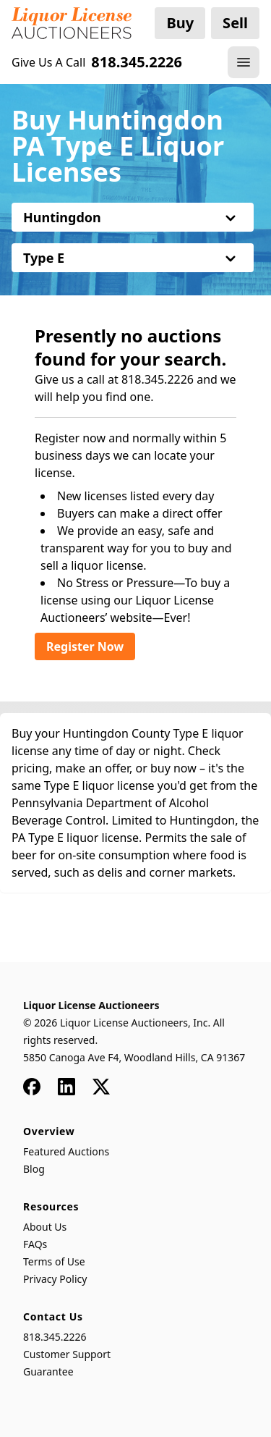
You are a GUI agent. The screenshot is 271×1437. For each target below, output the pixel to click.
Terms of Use (54, 1261)
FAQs (35, 1244)
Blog (34, 1169)
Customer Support (67, 1354)
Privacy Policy (55, 1279)
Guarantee (48, 1371)
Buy (180, 23)
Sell (235, 23)
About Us (44, 1227)
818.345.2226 (55, 1337)
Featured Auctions (66, 1151)
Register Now (85, 646)
